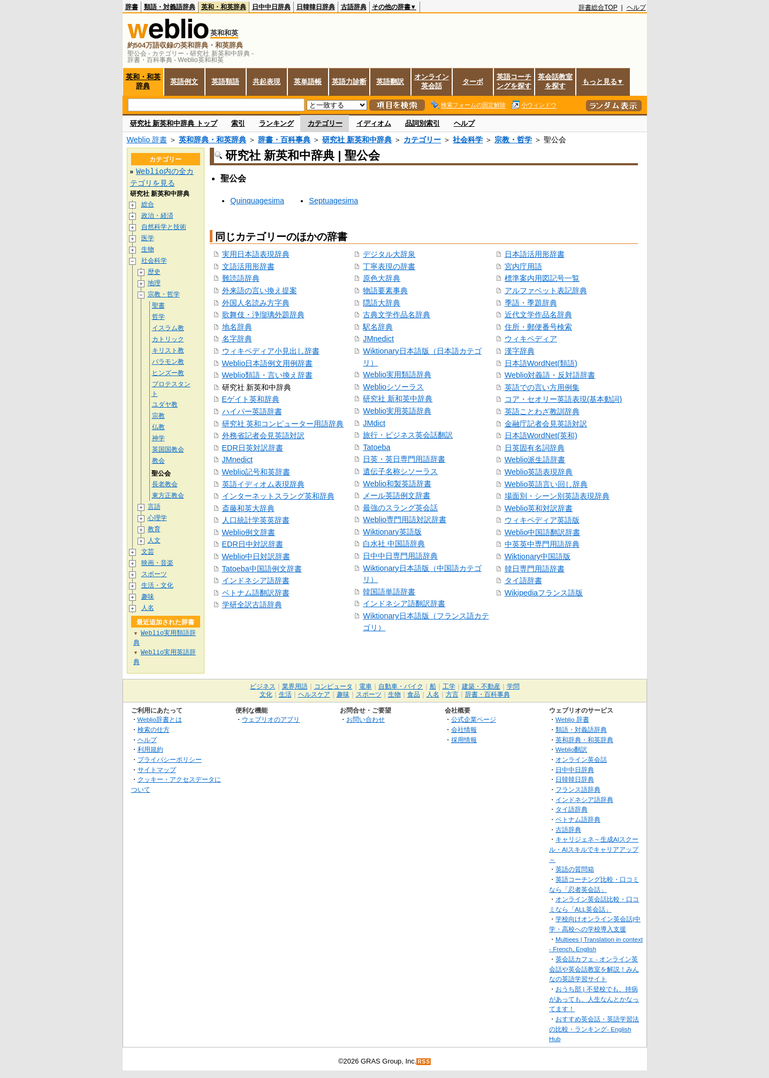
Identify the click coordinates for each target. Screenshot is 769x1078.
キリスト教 (168, 350)
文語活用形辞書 (248, 266)
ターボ (472, 82)
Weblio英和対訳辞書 (539, 508)
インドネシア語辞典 (584, 800)
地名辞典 (237, 327)
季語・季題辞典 (531, 303)
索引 (238, 123)
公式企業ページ (473, 719)
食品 (413, 695)
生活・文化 (157, 586)
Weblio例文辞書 (249, 532)
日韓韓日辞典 (315, 7)
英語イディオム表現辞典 (263, 484)
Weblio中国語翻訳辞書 (543, 532)
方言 (452, 695)
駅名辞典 (378, 327)
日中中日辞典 (271, 7)
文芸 (147, 552)
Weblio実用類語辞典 (397, 374)
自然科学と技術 (163, 227)
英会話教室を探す (555, 81)
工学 (449, 687)
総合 (147, 204)
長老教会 (165, 485)
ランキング (276, 123)
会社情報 (464, 730)
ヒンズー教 (168, 373)
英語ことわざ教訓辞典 (542, 411)
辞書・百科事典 (284, 139)
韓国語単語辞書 (389, 591)
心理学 (157, 518)
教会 (158, 461)
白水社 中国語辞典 (394, 543)
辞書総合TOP (598, 7)
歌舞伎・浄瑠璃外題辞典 (263, 314)
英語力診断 (349, 82)
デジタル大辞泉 (389, 254)
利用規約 (150, 749)
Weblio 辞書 (147, 139)
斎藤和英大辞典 (248, 508)
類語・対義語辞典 (169, 7)
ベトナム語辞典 (577, 819)
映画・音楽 (157, 563)
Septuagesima (333, 200)
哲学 (158, 317)
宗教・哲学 (513, 139)
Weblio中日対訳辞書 (256, 556)
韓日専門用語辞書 (535, 568)
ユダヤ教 (165, 405)
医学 (147, 238)
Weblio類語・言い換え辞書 (267, 375)
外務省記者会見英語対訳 (263, 435)
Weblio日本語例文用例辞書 (267, 363)
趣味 (147, 597)
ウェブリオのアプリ (271, 719)
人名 (147, 608)
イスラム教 (168, 328)
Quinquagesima (257, 200)
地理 (154, 283)
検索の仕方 (154, 730)
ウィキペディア (531, 338)
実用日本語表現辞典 (256, 254)
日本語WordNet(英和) (541, 435)
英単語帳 (308, 82)
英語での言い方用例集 (542, 387)
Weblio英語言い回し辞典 (546, 484)
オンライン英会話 (431, 81)
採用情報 (464, 740)
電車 (365, 687)
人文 (154, 541)
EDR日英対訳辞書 (252, 448)
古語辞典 (354, 7)
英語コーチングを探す (514, 81)
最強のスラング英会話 (400, 507)
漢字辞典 (520, 351)
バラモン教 (168, 361)
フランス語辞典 (577, 789)
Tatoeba (376, 447)
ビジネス (263, 687)
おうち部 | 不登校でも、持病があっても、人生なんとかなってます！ (594, 999)
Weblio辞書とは (160, 719)
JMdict (374, 423)
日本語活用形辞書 (535, 254)
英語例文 (184, 82)
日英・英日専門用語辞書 (404, 459)
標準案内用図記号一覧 (542, 278)
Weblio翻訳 (571, 749)
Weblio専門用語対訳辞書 (404, 519)
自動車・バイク (400, 687)
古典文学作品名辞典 (396, 314)
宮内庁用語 (523, 266)
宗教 (158, 416)
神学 (158, 439)
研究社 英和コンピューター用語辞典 (283, 423)
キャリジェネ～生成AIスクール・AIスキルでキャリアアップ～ (593, 849)
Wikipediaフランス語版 (544, 592)
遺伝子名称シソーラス (400, 471)
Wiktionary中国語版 (537, 556)
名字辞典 (237, 338)
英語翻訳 (390, 82)
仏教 (158, 427)
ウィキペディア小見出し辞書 (270, 351)
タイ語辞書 (523, 580)
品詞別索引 (422, 123)
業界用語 (295, 687)
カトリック (168, 339)
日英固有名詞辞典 (535, 448)
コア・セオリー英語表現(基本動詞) (563, 399)
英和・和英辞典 (223, 7)
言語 (154, 507)
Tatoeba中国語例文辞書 (262, 568)
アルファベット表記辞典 (546, 290)
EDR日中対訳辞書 (252, 544)
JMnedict (237, 459)
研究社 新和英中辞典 (397, 398)
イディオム (373, 123)
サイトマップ (157, 770)
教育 (154, 529)
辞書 (131, 7)
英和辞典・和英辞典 (212, 139)
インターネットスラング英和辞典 (278, 496)
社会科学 (468, 139)
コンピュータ (333, 687)
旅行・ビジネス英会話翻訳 (408, 435)
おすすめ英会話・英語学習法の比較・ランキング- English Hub (594, 1029)
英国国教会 (168, 450)
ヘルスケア (314, 695)
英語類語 (225, 82)
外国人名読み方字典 (256, 303)
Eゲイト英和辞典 (251, 399)
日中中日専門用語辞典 (400, 556)
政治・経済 (157, 215)
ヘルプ (636, 7)
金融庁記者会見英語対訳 (546, 423)
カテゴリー (325, 123)
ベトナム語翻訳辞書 (256, 592)
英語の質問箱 (574, 869)
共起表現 (266, 82)
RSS (423, 1062)
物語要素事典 (385, 290)
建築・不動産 (481, 687)
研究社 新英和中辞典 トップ (173, 123)
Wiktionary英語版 (392, 531)
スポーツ (154, 574)
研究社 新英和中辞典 (357, 139)
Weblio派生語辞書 (535, 459)
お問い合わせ (365, 719)
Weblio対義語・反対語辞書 (550, 375)
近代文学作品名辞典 (538, 314)
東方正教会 (168, 496)
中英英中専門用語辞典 (542, 544)
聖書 (158, 305)
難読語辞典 (241, 278)
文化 (266, 695)
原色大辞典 (381, 278)
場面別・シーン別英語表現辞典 (557, 496)
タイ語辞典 (571, 809)
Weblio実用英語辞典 (397, 411)
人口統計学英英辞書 (256, 520)
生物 (147, 249)
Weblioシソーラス (393, 387)
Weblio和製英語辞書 (397, 483)
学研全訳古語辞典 (252, 604)
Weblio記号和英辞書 (256, 472)
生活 (285, 695)
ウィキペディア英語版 (542, 520)
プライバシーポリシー (170, 759)
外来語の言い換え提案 (259, 290)
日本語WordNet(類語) (541, 363)
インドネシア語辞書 (256, 580)
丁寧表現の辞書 (389, 266)
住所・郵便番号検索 (538, 327)
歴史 (154, 272)
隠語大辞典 (381, 303)
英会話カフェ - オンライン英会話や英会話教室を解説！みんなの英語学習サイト (594, 969)
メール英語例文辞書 (396, 495)
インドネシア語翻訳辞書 (404, 603)
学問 (513, 687)
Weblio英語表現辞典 (539, 472)
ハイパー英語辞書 (252, 411)
